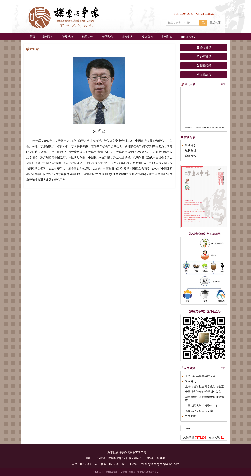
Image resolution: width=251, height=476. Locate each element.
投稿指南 (148, 36)
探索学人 (128, 36)
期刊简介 (48, 36)
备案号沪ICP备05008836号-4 (143, 472)
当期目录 (190, 145)
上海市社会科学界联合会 (200, 376)
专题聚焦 (108, 36)
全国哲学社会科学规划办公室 (203, 391)
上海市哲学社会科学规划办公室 (204, 386)
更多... (223, 84)
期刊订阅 (167, 36)
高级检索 (215, 22)
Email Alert (188, 36)
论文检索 (190, 155)
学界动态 (68, 36)
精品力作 (88, 36)
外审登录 (204, 56)
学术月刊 (190, 381)
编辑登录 (204, 65)
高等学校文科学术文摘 (199, 410)
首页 (32, 36)
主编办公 (204, 74)
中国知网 (190, 416)
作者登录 (204, 47)
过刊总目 (190, 150)
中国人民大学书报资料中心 (201, 405)
